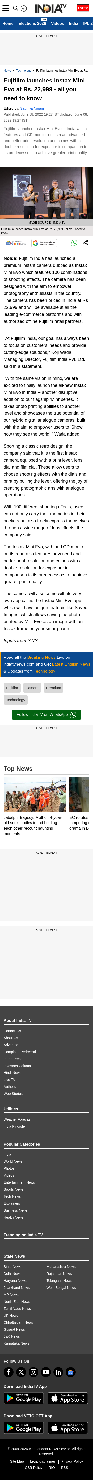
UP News (11, 1315)
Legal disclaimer (42, 1461)
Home (7, 23)
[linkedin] (58, 1372)
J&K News (12, 1336)
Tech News (12, 1196)
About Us (11, 1038)
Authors (10, 1087)
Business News (16, 1210)
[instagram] (33, 1372)
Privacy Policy (72, 1461)
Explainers (12, 1203)
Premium (53, 688)
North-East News (17, 1302)
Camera (32, 688)
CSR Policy (33, 1468)
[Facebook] (9, 1372)
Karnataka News (16, 1343)
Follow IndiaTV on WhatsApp (46, 715)
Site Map (17, 1461)
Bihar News (13, 1267)
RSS (64, 1468)
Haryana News (15, 1281)
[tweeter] (21, 1372)
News (7, 70)
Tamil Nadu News (17, 1309)
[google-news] (71, 1372)
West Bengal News (61, 1288)
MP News (11, 1295)
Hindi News (12, 1073)
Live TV (9, 1080)
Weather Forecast (17, 1119)
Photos (9, 1168)
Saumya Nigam (32, 108)
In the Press (13, 1059)
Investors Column (17, 1066)
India (73, 23)
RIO (52, 1468)
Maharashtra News (61, 1267)
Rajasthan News (59, 1274)
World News (13, 1161)
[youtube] (46, 1372)
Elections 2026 (32, 23)
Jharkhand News (17, 1288)
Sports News (13, 1189)
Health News (13, 1217)
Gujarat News (14, 1329)
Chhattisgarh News (18, 1322)
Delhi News (12, 1274)
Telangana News (59, 1281)
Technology (23, 70)
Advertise (11, 1045)
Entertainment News (19, 1182)
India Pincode (14, 1126)
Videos (57, 23)
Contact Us (12, 1031)
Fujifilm (12, 688)
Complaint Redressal (20, 1052)
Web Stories (13, 1094)
